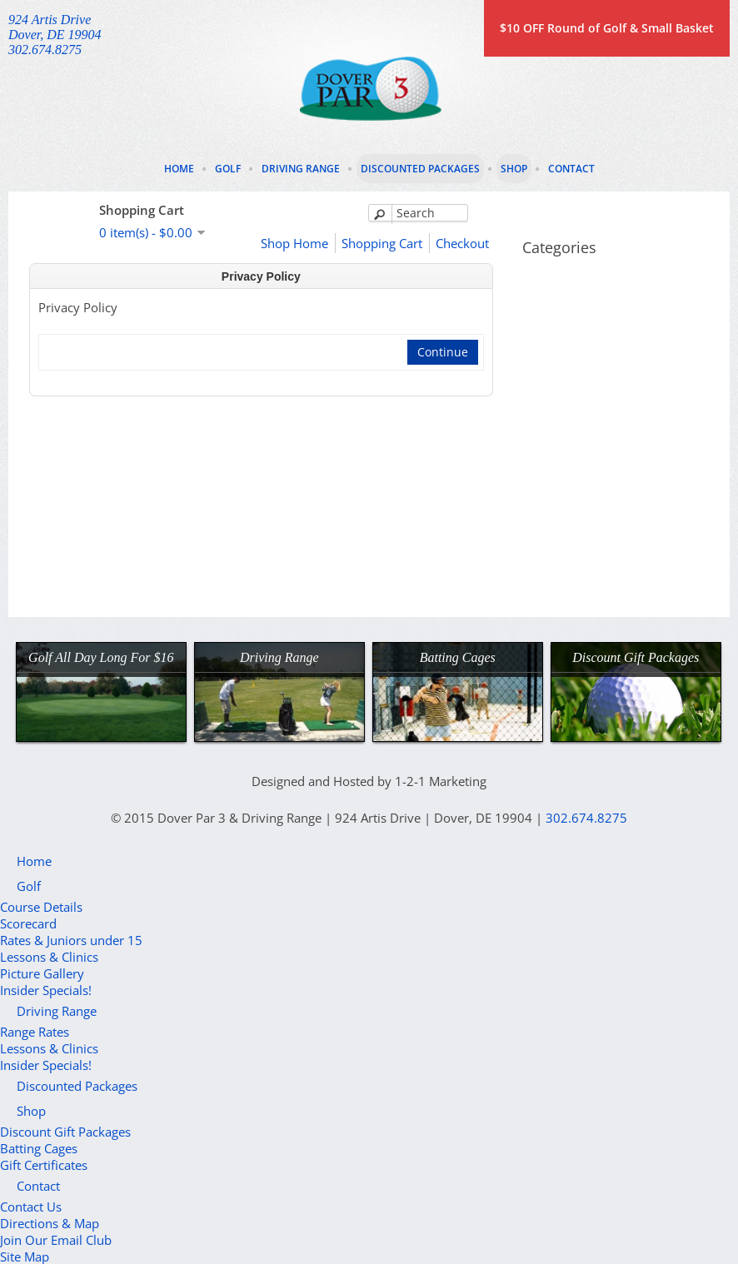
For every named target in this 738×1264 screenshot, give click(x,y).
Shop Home (294, 243)
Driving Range (301, 169)
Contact (571, 169)
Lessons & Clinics (49, 956)
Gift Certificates (43, 1165)
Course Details (41, 906)
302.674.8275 (586, 817)
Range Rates (34, 1031)
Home (179, 169)
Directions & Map (49, 1223)
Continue (442, 352)
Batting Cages (38, 1148)
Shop (514, 169)
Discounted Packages (420, 169)
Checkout (462, 243)
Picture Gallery (42, 973)
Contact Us (31, 1206)
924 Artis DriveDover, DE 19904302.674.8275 (55, 34)
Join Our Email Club (56, 1240)
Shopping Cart (382, 243)
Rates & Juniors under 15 (71, 940)
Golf (228, 169)
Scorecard (28, 923)
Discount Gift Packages (65, 1131)
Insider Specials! (46, 990)
